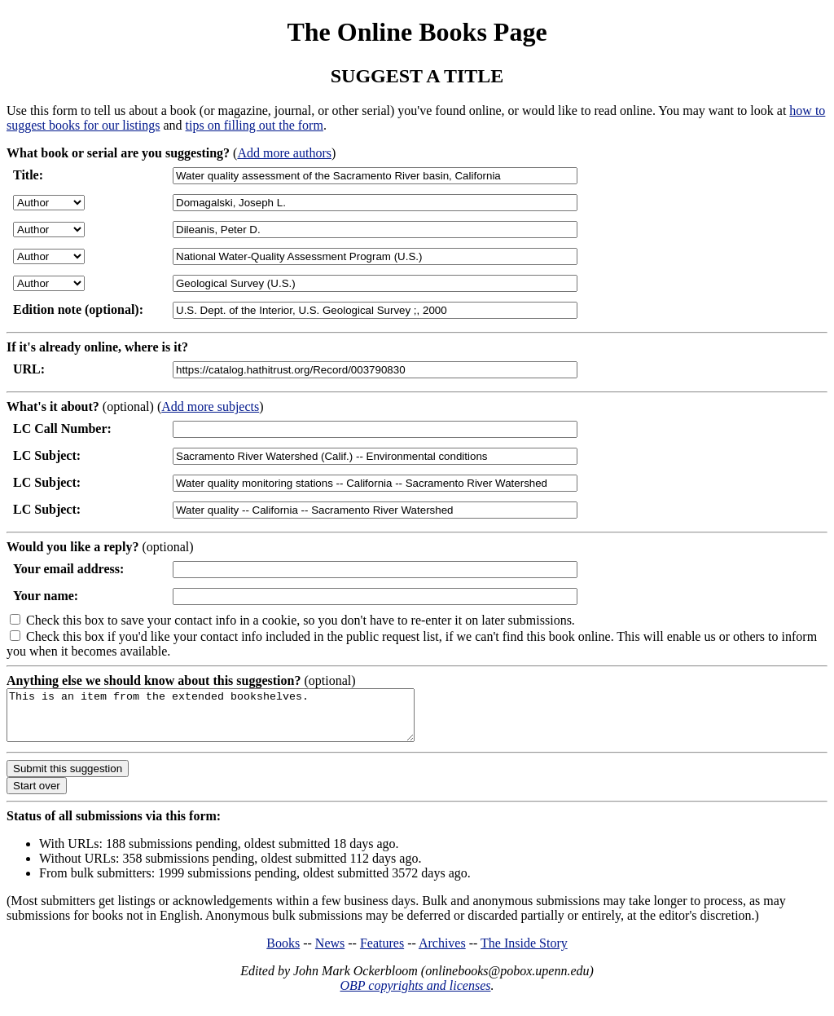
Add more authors (284, 153)
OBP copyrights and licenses (415, 995)
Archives (442, 953)
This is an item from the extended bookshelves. (235, 720)
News (330, 953)
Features (382, 953)
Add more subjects (210, 406)
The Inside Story (524, 953)
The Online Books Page (416, 31)
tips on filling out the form (254, 125)
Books (283, 953)
